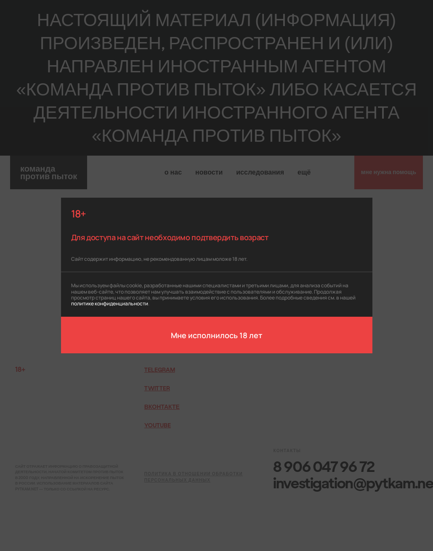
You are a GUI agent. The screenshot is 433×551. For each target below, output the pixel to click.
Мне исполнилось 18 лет (216, 334)
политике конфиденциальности (109, 303)
